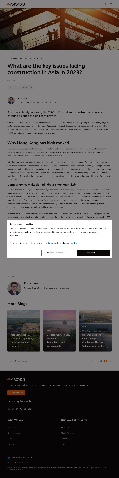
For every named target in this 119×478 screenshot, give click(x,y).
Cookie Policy (70, 243)
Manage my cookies (55, 253)
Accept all (91, 253)
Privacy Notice (53, 243)
